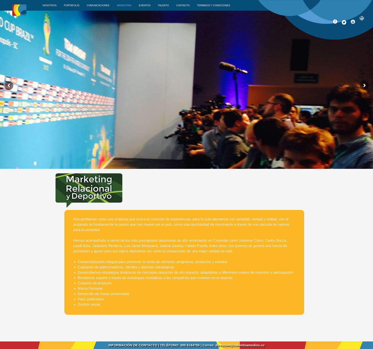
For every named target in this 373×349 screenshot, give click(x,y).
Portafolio (71, 5)
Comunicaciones (98, 5)
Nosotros (50, 5)
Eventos (145, 5)
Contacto (183, 5)
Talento (163, 5)
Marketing (124, 5)
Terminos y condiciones (213, 5)
